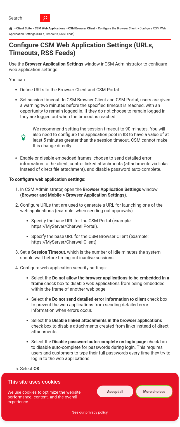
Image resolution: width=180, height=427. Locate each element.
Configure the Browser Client (117, 28)
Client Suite (24, 28)
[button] (45, 17)
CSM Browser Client (81, 28)
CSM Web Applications (50, 28)
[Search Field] (27, 17)
